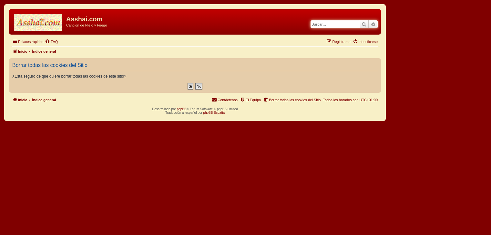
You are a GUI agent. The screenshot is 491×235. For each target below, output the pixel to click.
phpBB (182, 109)
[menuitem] (51, 42)
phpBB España (214, 112)
